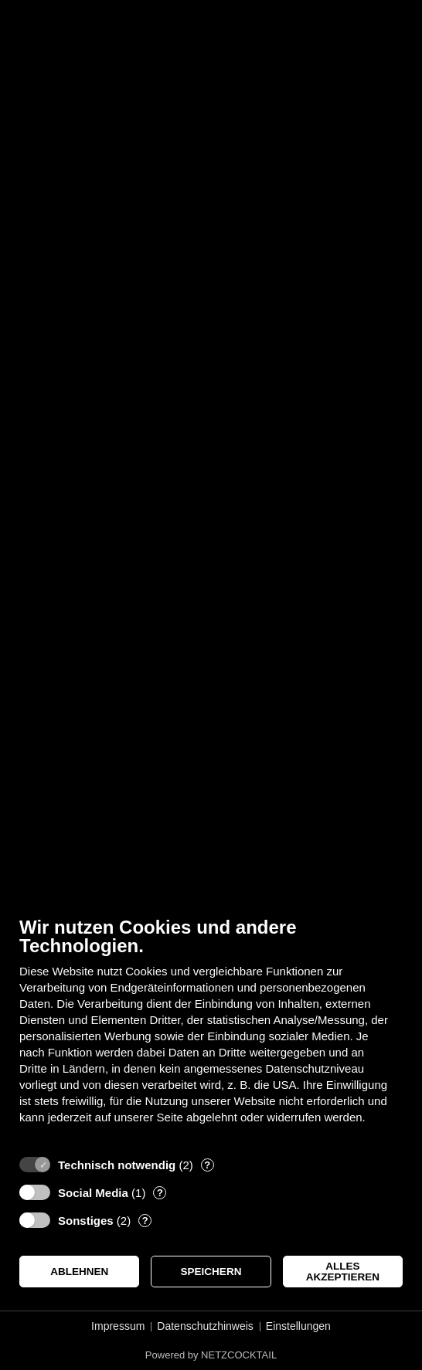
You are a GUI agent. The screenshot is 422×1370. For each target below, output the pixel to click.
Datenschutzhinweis (205, 1326)
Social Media (93, 1192)
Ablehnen (79, 1271)
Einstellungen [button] (298, 1326)
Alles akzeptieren (342, 1271)
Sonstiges (86, 1220)
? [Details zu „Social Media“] (160, 1193)
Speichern (211, 1271)
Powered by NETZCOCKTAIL (211, 1355)
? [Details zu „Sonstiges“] (145, 1220)
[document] (211, 1031)
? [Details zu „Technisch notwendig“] (207, 1165)
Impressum (118, 1326)
